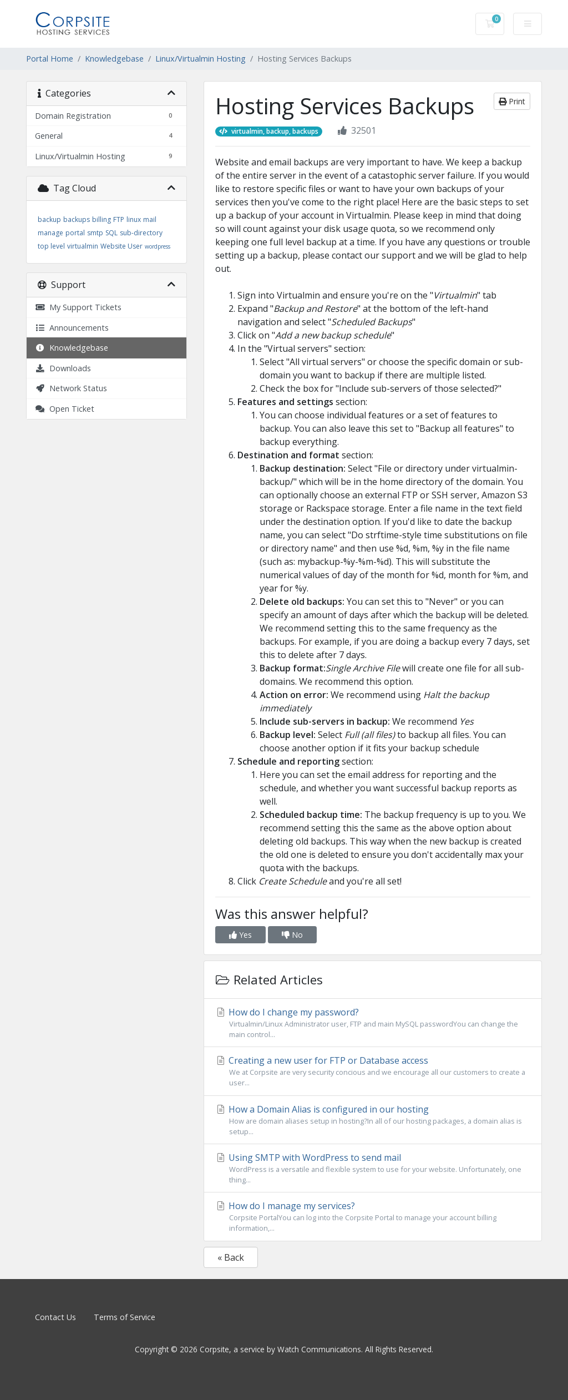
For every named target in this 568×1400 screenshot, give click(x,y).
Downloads (63, 368)
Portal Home (49, 58)
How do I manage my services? (372, 1217)
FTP (118, 219)
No (292, 934)
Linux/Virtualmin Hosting (200, 58)
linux (133, 219)
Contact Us (55, 1317)
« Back (230, 1257)
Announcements (72, 327)
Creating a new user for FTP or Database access (372, 1071)
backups (76, 219)
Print (512, 101)
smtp (95, 232)
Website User (121, 246)
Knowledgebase (114, 58)
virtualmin (82, 246)
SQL (111, 232)
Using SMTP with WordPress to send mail (372, 1168)
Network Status (71, 388)
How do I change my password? (372, 1023)
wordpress (157, 246)
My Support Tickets (78, 307)
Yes (240, 934)
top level (51, 246)
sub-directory (141, 232)
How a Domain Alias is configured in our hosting (372, 1120)
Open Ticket (64, 408)
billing (101, 219)
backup (49, 219)
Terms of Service (124, 1317)
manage (50, 232)
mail (149, 219)
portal (75, 232)
